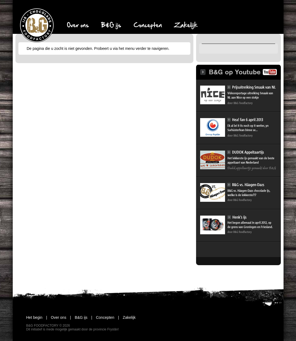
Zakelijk (125, 317)
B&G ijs (77, 317)
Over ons (54, 317)
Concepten (101, 317)
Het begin (34, 317)
